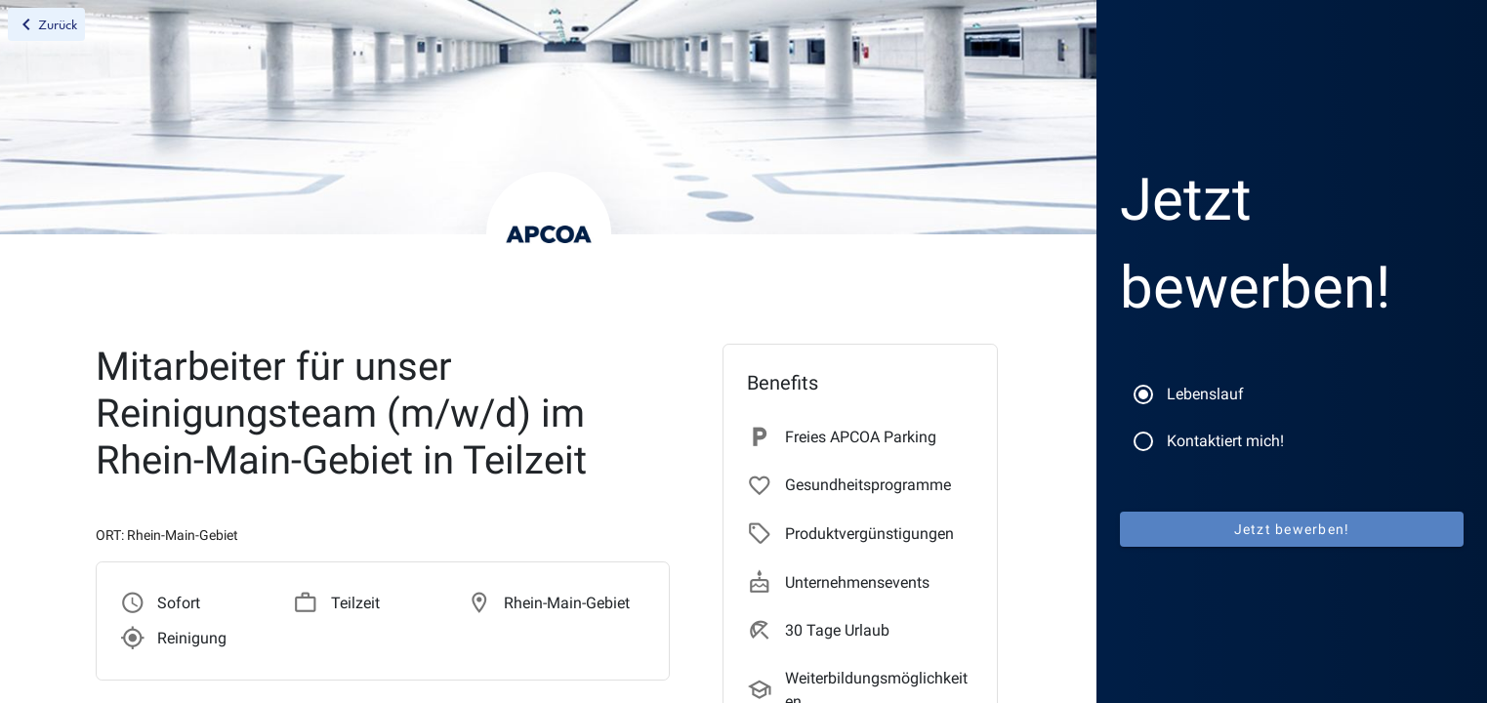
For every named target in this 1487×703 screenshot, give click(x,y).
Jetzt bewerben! (1292, 529)
